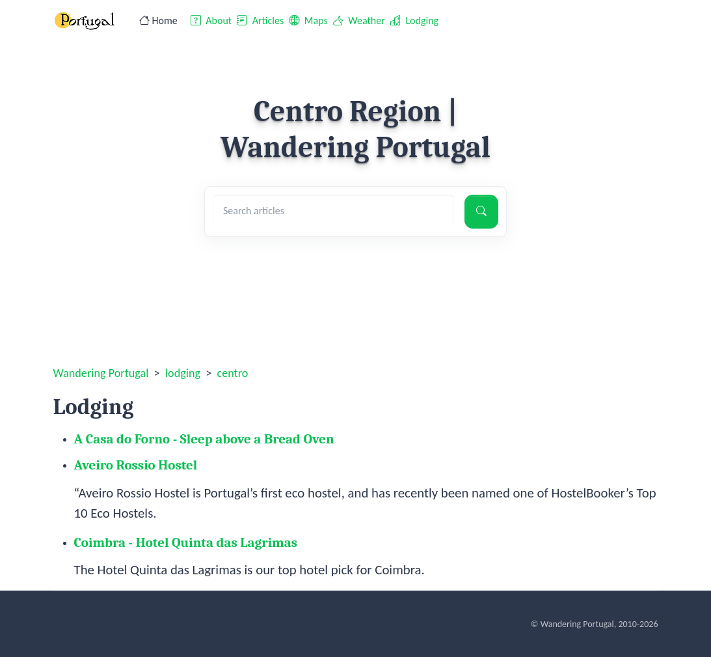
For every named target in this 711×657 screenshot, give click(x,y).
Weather (359, 20)
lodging (182, 373)
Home (158, 20)
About (211, 20)
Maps (308, 20)
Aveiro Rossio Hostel (136, 465)
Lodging (414, 20)
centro (232, 373)
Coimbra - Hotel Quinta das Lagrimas (186, 542)
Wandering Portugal (101, 373)
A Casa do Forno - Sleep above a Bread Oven (204, 439)
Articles (260, 20)
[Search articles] (333, 211)
